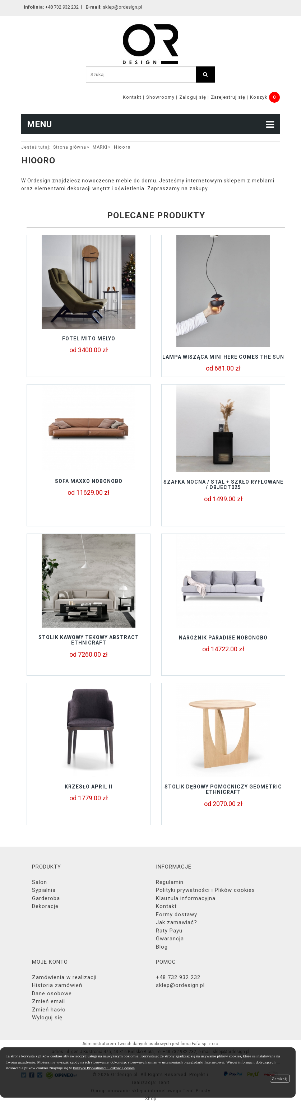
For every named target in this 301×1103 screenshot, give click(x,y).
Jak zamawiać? (176, 922)
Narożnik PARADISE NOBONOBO (223, 638)
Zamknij (280, 1078)
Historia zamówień (57, 985)
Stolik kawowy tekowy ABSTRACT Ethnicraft (88, 640)
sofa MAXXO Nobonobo (88, 481)
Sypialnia (44, 890)
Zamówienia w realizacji (64, 977)
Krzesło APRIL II (88, 787)
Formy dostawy (176, 914)
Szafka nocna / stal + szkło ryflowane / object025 (223, 484)
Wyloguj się (47, 1017)
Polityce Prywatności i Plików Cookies (104, 1068)
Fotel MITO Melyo (88, 338)
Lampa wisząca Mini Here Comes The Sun (223, 357)
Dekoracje (45, 906)
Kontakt (132, 97)
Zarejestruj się (228, 97)
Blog (162, 947)
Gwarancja (170, 938)
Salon (39, 882)
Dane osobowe (52, 993)
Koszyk (259, 97)
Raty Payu (169, 930)
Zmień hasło (49, 1009)
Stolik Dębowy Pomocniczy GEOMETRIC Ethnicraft (223, 789)
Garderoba (46, 898)
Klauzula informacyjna (186, 898)
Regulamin (170, 882)
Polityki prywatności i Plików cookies (205, 890)
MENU (150, 124)
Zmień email (48, 1001)
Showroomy (160, 97)
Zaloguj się (192, 97)
